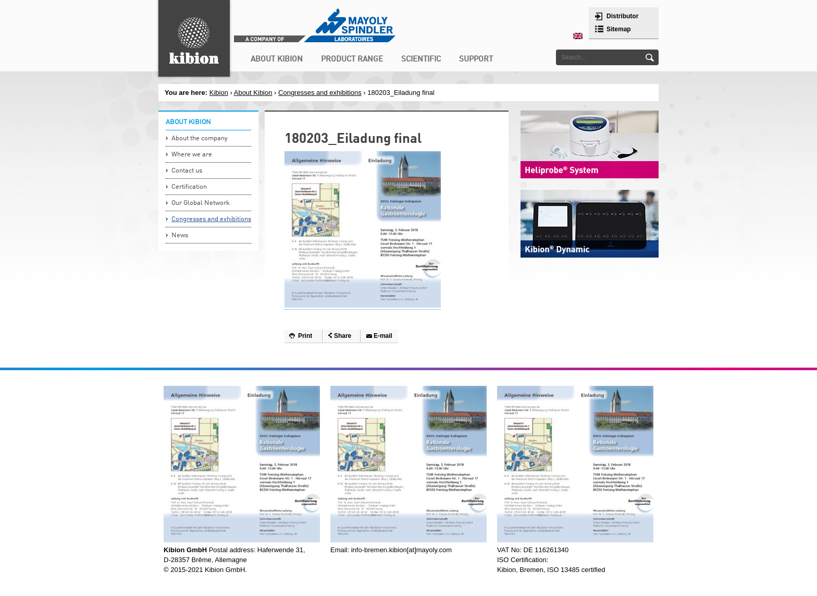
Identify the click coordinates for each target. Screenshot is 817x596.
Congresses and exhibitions (320, 92)
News (179, 235)
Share (342, 335)
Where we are (191, 154)
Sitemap (618, 29)
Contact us (186, 170)
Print (305, 335)
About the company (199, 138)
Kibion (218, 92)
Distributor (622, 16)
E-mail (383, 335)
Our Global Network (200, 203)
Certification (189, 187)
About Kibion (253, 92)
